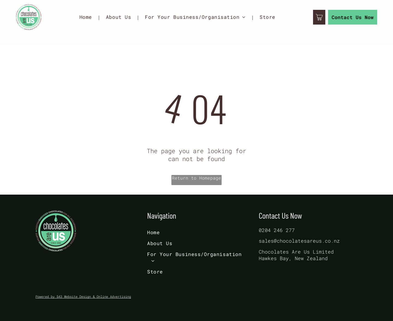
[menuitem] (87, 17)
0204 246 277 (277, 230)
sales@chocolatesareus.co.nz (299, 240)
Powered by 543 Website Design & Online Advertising (83, 296)
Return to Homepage (196, 178)
